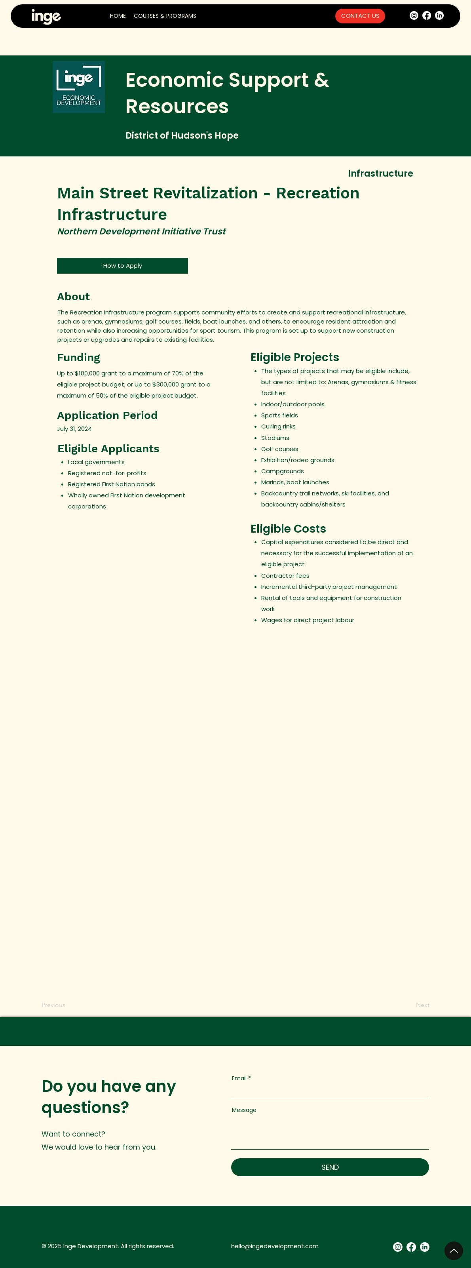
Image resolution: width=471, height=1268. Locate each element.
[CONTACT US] (360, 16)
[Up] (453, 1250)
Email (239, 1078)
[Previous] (55, 1005)
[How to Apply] (122, 266)
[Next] (419, 1005)
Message (244, 1110)
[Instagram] (414, 15)
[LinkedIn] (439, 15)
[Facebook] (426, 15)
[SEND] (330, 1167)
